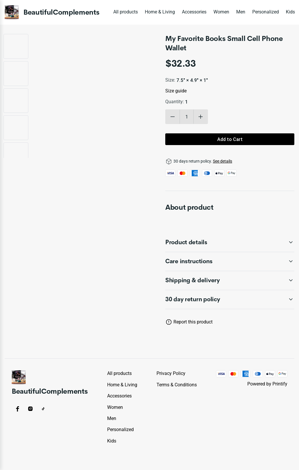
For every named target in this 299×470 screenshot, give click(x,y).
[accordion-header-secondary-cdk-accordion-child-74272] (229, 261)
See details (222, 161)
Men (240, 12)
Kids (290, 12)
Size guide (176, 91)
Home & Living (160, 12)
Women (221, 12)
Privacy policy (171, 373)
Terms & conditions (177, 385)
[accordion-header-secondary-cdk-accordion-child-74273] (229, 280)
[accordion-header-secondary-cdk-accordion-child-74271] (229, 242)
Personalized (265, 12)
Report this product (193, 322)
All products (125, 12)
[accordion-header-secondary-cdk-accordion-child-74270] (229, 299)
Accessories (194, 12)
